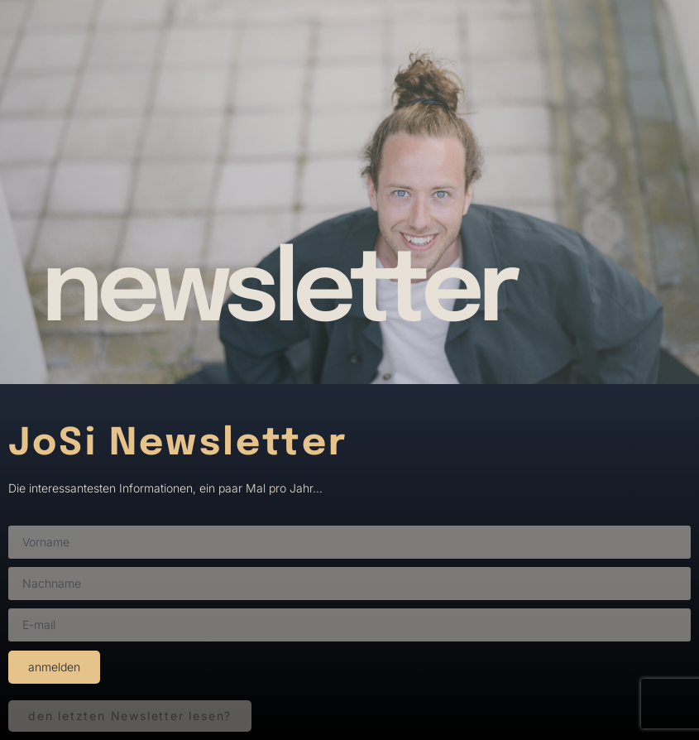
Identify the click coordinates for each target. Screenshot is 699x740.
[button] (129, 716)
